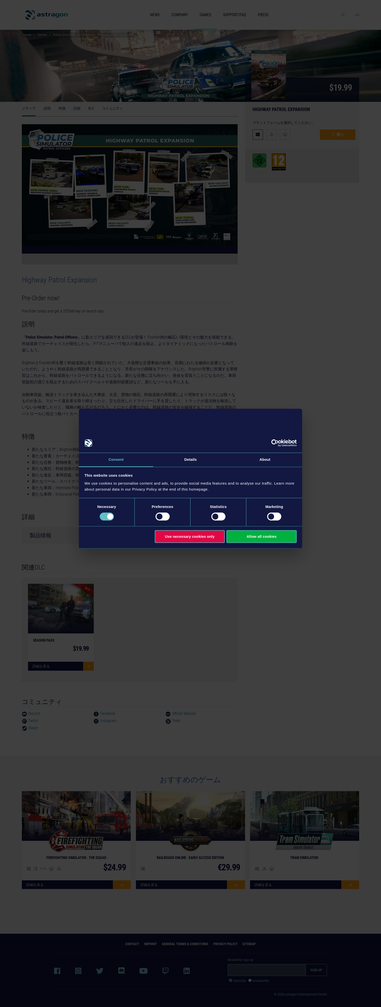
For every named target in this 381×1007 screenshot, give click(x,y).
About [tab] (264, 459)
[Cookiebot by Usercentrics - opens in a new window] (275, 443)
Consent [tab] (116, 459)
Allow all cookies (262, 537)
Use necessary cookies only (190, 537)
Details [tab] (190, 459)
